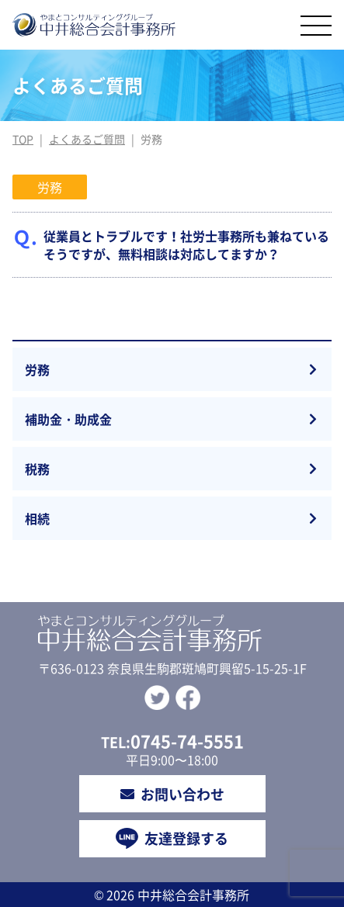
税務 (37, 468)
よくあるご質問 (87, 139)
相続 (37, 518)
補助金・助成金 (68, 419)
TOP (22, 139)
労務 (37, 369)
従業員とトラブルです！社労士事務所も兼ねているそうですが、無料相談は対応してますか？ (186, 244)
